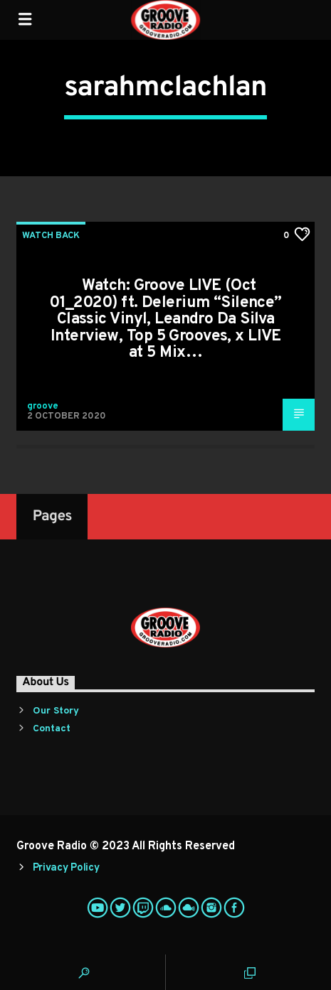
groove (42, 406)
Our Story (56, 711)
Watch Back (51, 236)
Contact (51, 729)
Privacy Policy (66, 868)
